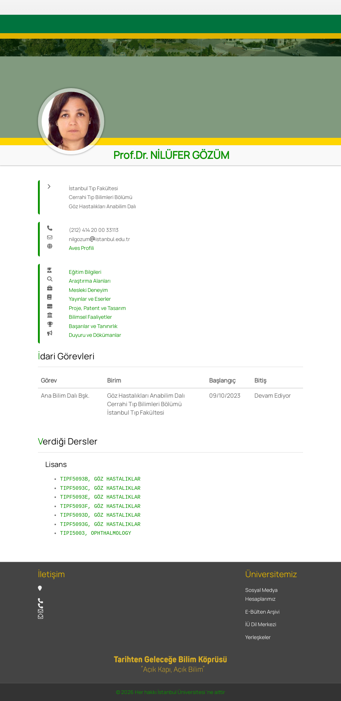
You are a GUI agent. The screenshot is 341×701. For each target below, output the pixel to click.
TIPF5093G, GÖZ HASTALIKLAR (100, 524)
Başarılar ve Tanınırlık (93, 325)
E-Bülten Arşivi (262, 611)
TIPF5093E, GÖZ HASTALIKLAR (100, 497)
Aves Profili (81, 247)
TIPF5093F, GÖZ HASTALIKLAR (100, 506)
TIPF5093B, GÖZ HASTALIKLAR (100, 478)
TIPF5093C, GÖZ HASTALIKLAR (100, 488)
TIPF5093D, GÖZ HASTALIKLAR (100, 515)
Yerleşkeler (258, 637)
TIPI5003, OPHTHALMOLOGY (95, 533)
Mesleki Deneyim (88, 289)
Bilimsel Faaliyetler (90, 316)
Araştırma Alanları (89, 280)
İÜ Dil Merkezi (260, 624)
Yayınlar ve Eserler (90, 298)
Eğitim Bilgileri (85, 271)
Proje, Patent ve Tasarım (97, 307)
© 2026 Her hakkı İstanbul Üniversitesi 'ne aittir (170, 691)
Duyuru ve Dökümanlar (95, 334)
